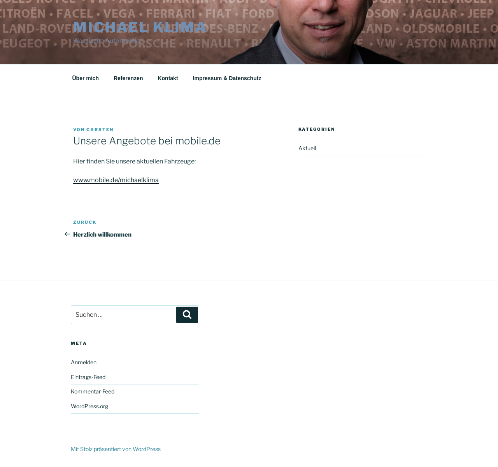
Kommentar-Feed (92, 391)
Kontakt (168, 78)
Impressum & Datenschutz (227, 78)
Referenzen (128, 78)
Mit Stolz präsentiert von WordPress (116, 449)
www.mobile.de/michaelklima (116, 180)
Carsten (100, 129)
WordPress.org (89, 406)
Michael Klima (140, 27)
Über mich (85, 78)
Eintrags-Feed (88, 377)
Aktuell (307, 148)
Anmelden (83, 362)
